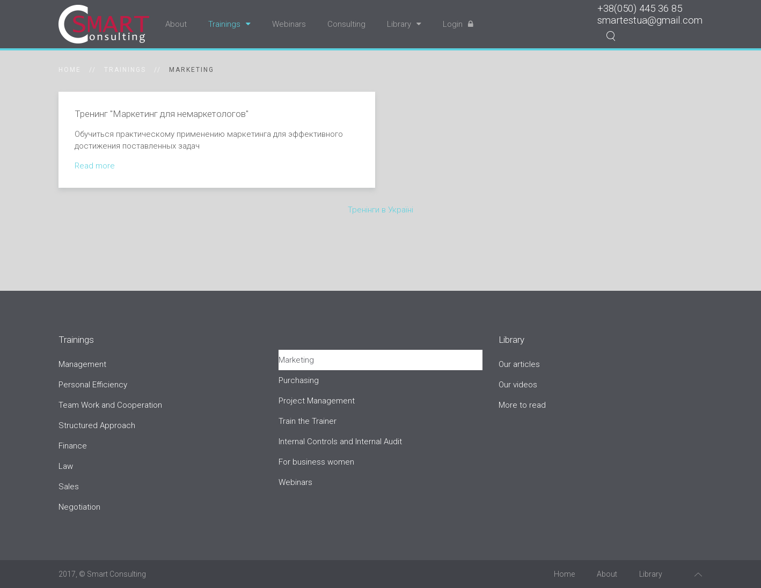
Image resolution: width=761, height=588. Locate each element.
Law (65, 466)
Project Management (317, 401)
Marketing (296, 360)
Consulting (346, 24)
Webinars (289, 24)
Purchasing (299, 380)
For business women (316, 462)
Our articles (519, 364)
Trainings (229, 24)
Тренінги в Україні (380, 210)
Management (82, 364)
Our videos (518, 384)
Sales (68, 486)
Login (458, 24)
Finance (72, 446)
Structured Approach (96, 425)
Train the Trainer (307, 421)
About (176, 24)
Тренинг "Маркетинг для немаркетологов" (161, 113)
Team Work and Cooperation (110, 405)
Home (69, 70)
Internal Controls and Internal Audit (340, 441)
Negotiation (79, 507)
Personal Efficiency (92, 384)
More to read (522, 405)
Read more (95, 166)
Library (404, 24)
